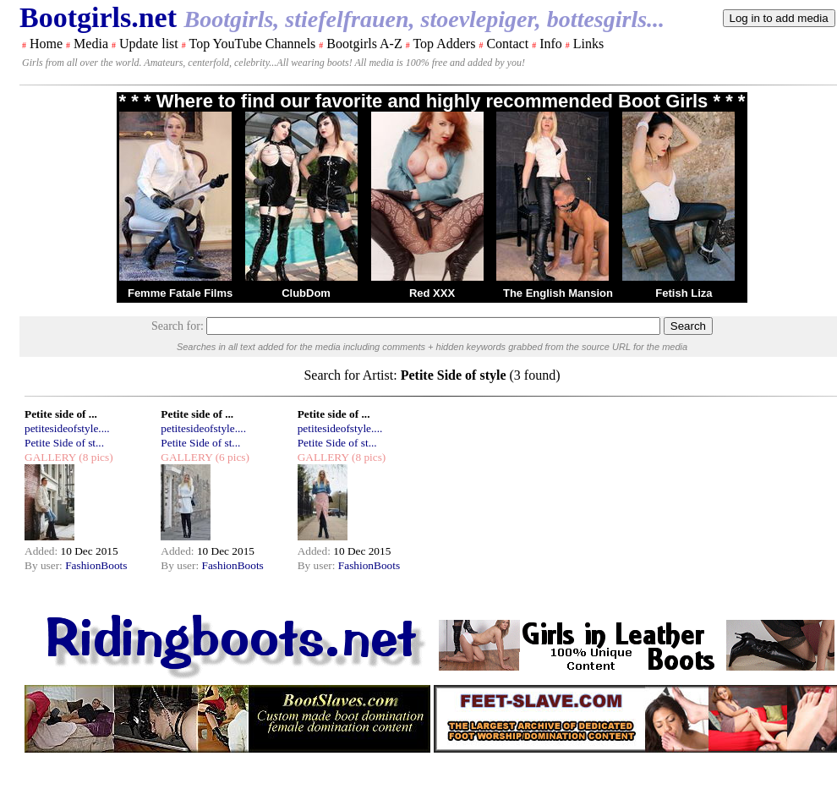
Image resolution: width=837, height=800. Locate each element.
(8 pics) (94, 457)
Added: (43, 551)
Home (46, 43)
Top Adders (444, 43)
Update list (148, 43)
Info (550, 43)
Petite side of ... (61, 414)
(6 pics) (230, 457)
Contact (507, 43)
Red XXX (432, 293)
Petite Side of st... (64, 442)
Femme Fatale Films (180, 293)
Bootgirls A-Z (364, 43)
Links (588, 43)
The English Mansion (558, 293)
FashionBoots (96, 565)
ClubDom (306, 293)
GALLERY (50, 457)
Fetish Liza (683, 293)
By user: (45, 565)
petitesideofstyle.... (67, 428)
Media (91, 43)
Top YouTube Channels (252, 43)
